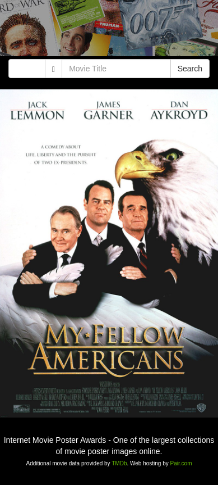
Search (190, 68)
